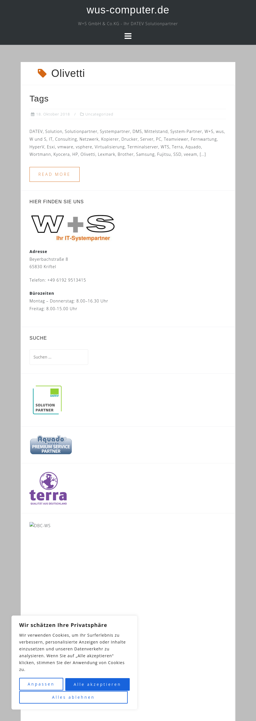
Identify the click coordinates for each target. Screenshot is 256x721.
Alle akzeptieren (74, 697)
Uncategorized (99, 114)
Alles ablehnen (97, 684)
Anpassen (42, 684)
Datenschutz (154, 696)
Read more (54, 174)
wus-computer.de (127, 10)
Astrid (149, 708)
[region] (74, 663)
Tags (39, 98)
